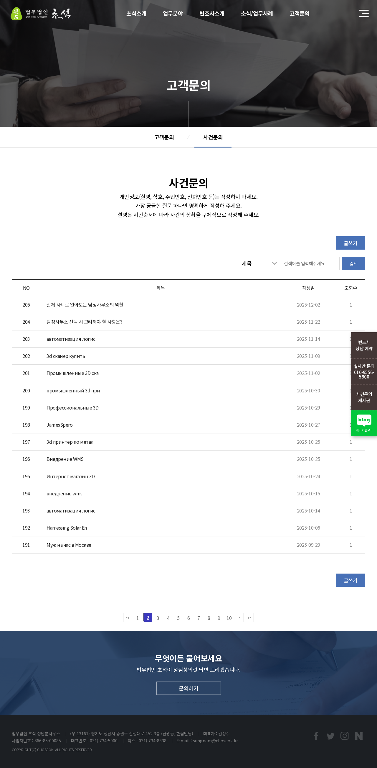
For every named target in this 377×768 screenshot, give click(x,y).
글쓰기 (351, 243)
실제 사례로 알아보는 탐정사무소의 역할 (85, 304)
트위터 (330, 736)
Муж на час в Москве (69, 544)
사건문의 (213, 137)
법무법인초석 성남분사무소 (41, 13)
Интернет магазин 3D (71, 476)
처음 (127, 617)
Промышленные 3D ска (73, 372)
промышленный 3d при (73, 390)
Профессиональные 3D (73, 407)
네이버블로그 (358, 736)
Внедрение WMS (65, 458)
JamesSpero (59, 424)
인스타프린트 (344, 736)
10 (229, 617)
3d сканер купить (66, 355)
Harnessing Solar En (67, 527)
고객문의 (164, 137)
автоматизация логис (71, 338)
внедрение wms (64, 493)
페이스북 (316, 736)
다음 (239, 617)
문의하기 (188, 688)
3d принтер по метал (70, 441)
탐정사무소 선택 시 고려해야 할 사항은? (84, 321)
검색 (354, 264)
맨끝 (249, 617)
